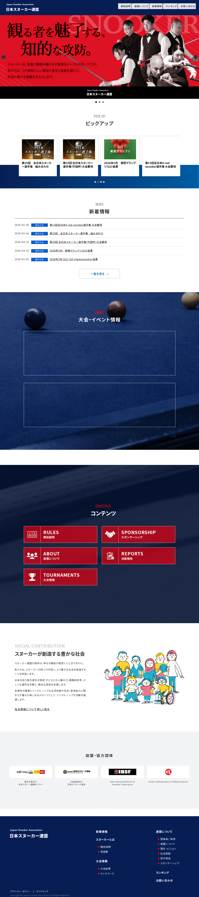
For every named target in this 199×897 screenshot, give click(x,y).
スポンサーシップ (168, 860)
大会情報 (102, 858)
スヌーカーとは (105, 839)
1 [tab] (96, 102)
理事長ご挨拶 (166, 836)
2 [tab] (99, 102)
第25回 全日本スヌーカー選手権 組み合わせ (78, 164)
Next (195, 57)
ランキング (169, 7)
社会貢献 (164, 851)
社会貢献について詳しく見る (32, 709)
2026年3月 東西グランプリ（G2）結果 (161, 164)
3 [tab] (103, 102)
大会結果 (104, 863)
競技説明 (123, 7)
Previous (3, 57)
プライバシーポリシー (20, 888)
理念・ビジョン (167, 846)
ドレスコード (106, 868)
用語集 (103, 849)
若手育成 (164, 856)
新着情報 (155, 7)
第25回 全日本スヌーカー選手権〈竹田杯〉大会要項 (119, 164)
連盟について (139, 7)
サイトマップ (42, 888)
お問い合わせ (186, 7)
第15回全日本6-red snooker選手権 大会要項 (37, 164)
